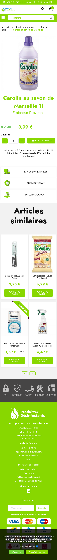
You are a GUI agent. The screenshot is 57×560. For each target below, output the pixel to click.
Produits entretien (25, 27)
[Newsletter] (21, 508)
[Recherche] (29, 18)
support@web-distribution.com (29, 451)
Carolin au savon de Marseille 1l (29, 30)
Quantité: (6, 134)
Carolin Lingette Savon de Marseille (42, 277)
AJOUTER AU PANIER (42, 140)
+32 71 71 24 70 (14, 2)
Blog (28, 459)
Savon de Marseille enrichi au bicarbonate (42, 344)
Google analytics (27, 546)
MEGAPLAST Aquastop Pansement (14, 344)
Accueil (5, 27)
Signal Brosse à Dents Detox (14, 277)
